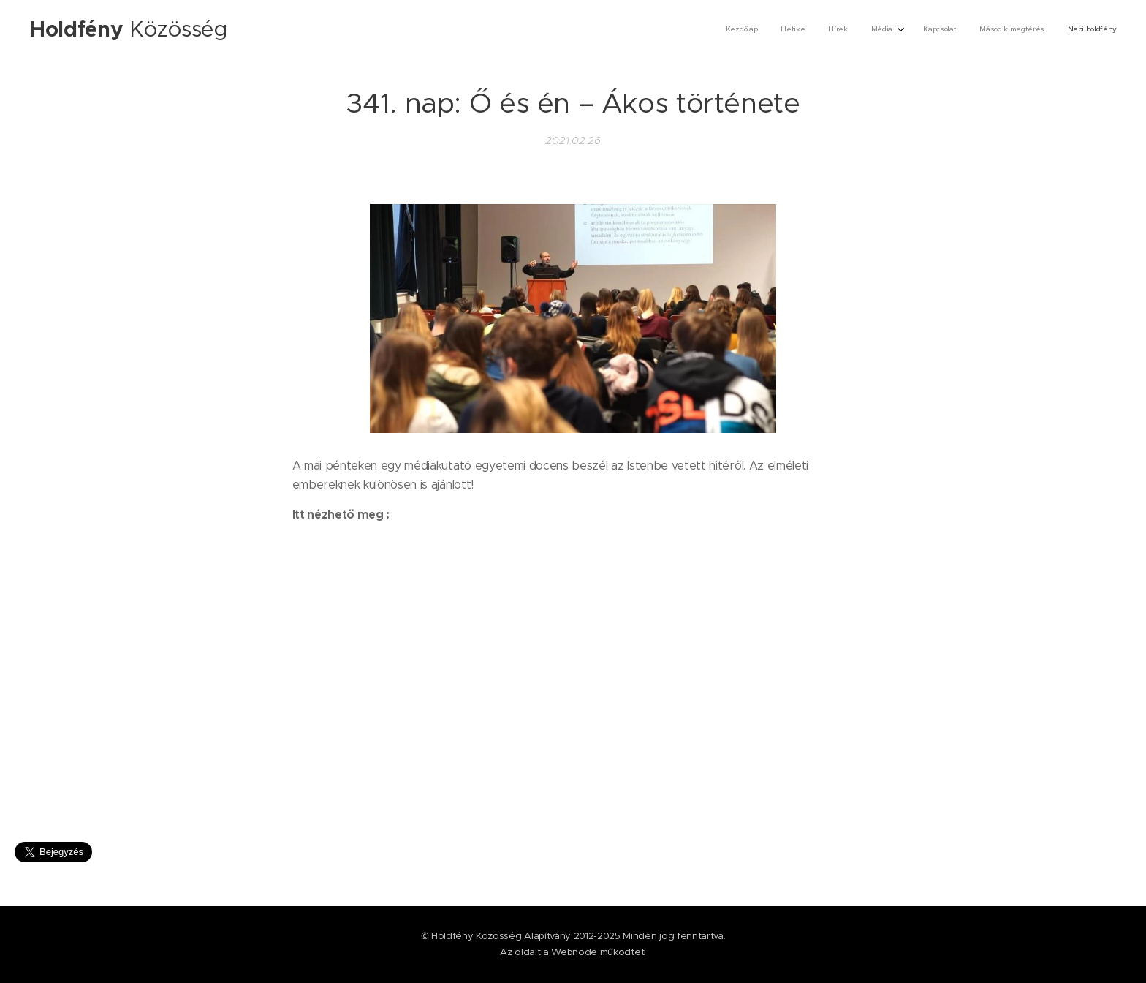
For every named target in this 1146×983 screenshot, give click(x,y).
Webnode (574, 952)
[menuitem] (973, 30)
